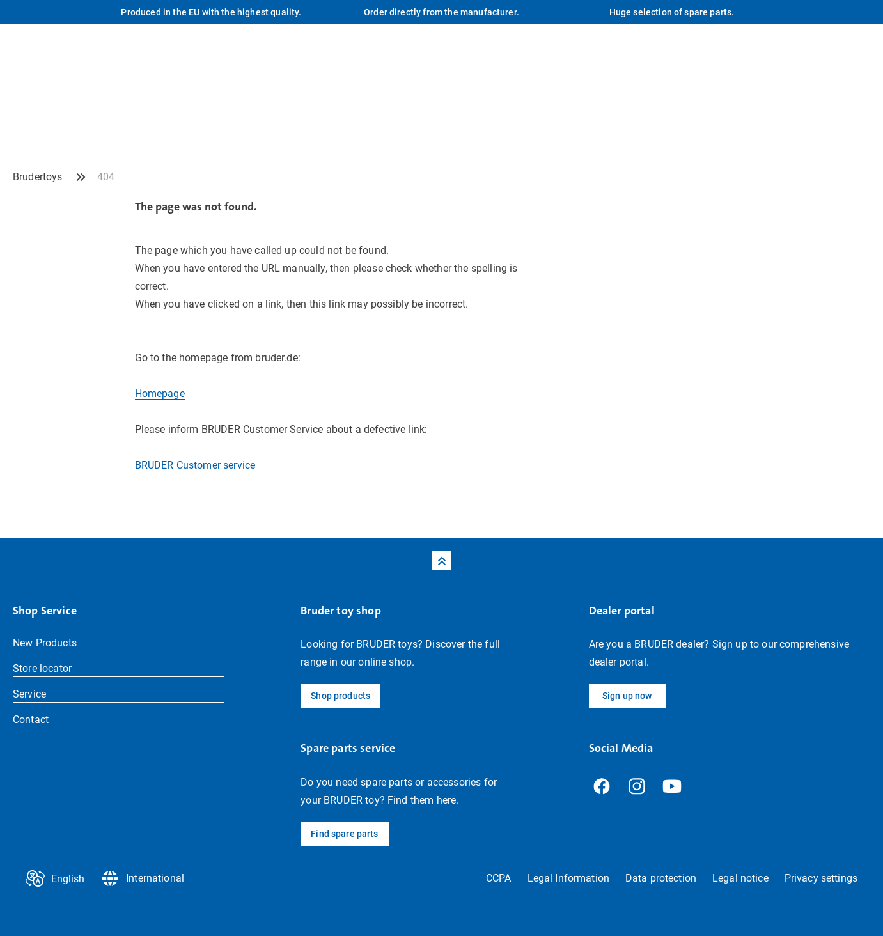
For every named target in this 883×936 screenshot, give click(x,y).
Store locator (42, 668)
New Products (45, 643)
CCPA (499, 878)
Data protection (660, 878)
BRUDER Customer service (195, 465)
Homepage (160, 393)
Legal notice (740, 878)
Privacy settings (821, 878)
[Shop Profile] (860, 117)
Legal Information (568, 878)
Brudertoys (38, 177)
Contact (31, 720)
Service (29, 694)
